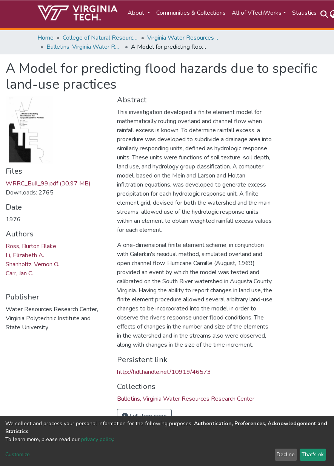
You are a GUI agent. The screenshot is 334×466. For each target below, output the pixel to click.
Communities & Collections (191, 13)
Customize (17, 454)
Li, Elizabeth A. (25, 255)
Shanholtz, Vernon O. (32, 264)
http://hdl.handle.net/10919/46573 (164, 372)
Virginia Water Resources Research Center (185, 38)
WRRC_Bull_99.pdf (48, 183)
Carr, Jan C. (19, 273)
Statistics (304, 13)
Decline (286, 454)
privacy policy (97, 439)
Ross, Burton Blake (31, 246)
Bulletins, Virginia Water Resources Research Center (84, 47)
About (137, 13)
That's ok (313, 454)
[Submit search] (324, 14)
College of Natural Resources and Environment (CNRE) (100, 38)
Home (45, 38)
